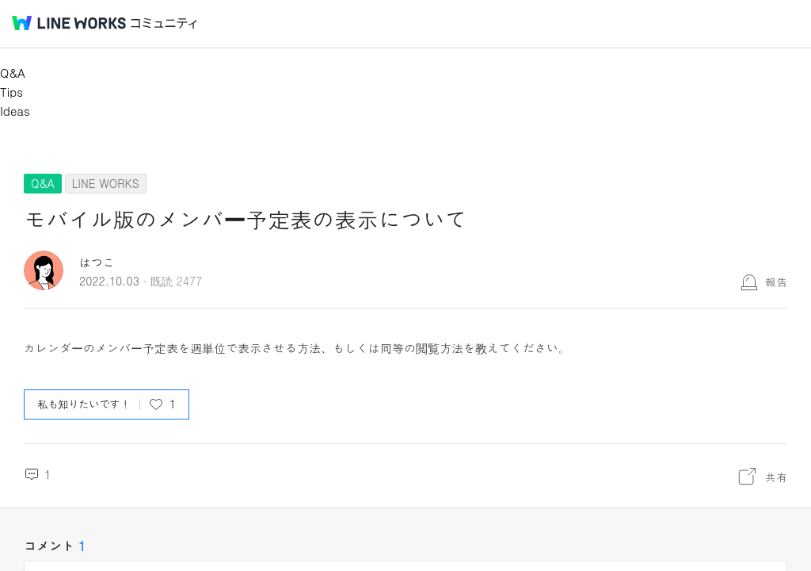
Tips (11, 91)
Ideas (15, 110)
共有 (776, 477)
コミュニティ (164, 23)
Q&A (12, 72)
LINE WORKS (105, 183)
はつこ (97, 262)
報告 (776, 281)
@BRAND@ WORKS (69, 23)
